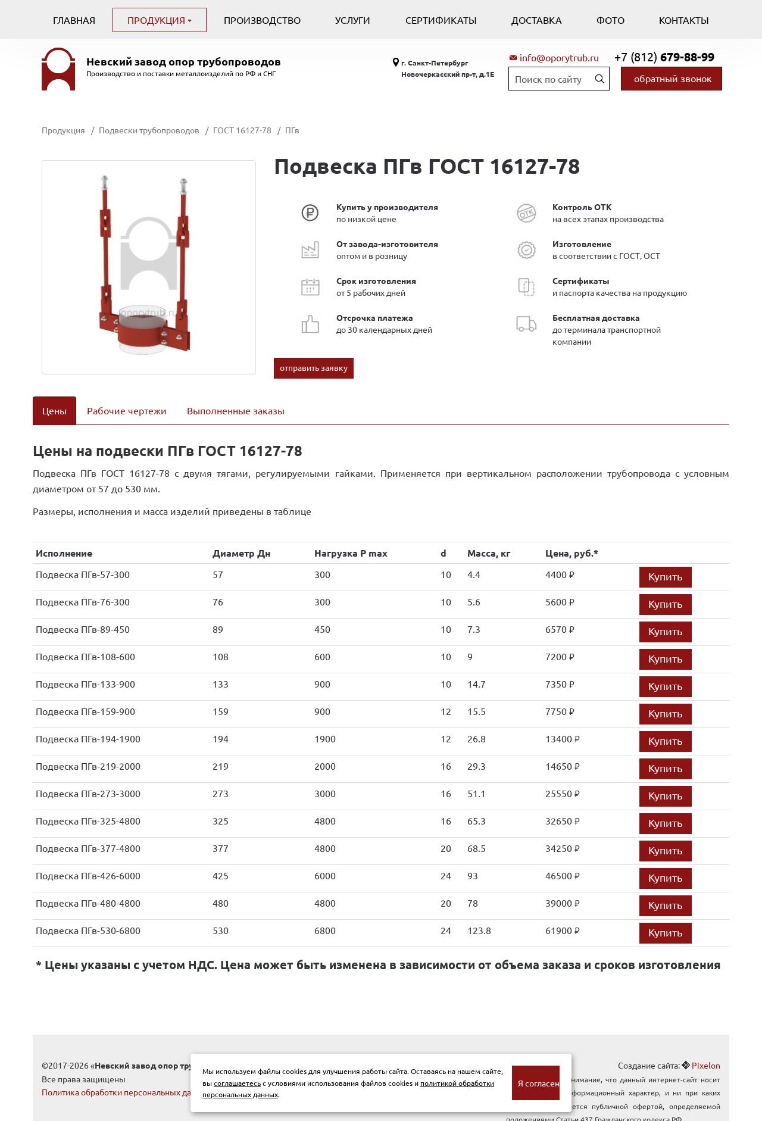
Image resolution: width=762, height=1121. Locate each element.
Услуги (352, 20)
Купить (665, 561)
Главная (74, 20)
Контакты (684, 20)
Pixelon (706, 1050)
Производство (262, 20)
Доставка (536, 20)
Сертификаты (441, 20)
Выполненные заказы (236, 410)
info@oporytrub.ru (559, 57)
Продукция (157, 20)
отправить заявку (314, 367)
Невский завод (183, 61)
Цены (54, 410)
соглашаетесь (237, 1083)
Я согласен (539, 1083)
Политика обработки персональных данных (126, 1077)
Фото (610, 20)
